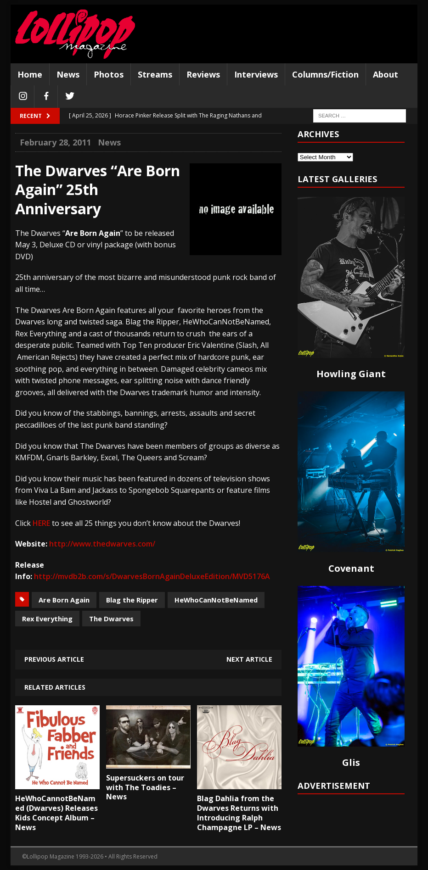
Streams (155, 74)
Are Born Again (64, 599)
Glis (351, 762)
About (385, 74)
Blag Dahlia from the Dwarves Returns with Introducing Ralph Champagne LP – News (239, 812)
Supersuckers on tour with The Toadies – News (145, 787)
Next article (249, 659)
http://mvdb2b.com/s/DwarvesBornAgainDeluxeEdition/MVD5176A (152, 576)
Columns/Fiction (325, 74)
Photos (109, 74)
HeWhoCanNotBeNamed (216, 599)
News (67, 74)
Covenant (351, 568)
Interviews (256, 74)
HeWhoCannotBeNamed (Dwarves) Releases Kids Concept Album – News (56, 812)
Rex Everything (47, 618)
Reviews (203, 74)
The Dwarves (111, 618)
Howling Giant (351, 374)
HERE (41, 523)
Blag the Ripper (132, 599)
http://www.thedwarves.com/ (102, 544)
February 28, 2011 (55, 142)
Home (29, 74)
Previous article (54, 659)
